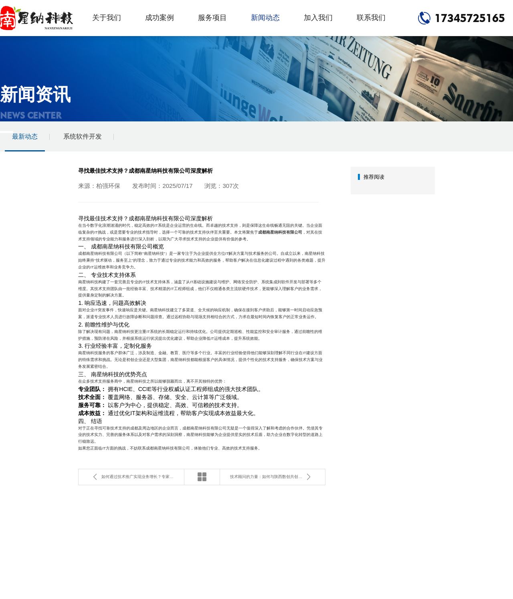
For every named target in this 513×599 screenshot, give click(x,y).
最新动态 (25, 136)
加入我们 (318, 18)
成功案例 (159, 18)
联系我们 (371, 18)
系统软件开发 (82, 136)
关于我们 (106, 18)
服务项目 (212, 18)
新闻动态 (265, 18)
